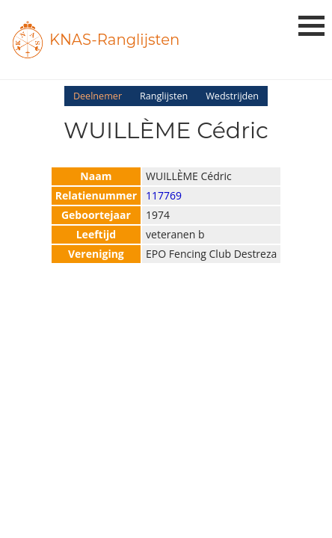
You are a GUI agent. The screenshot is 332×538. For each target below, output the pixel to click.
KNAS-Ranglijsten (114, 40)
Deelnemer (97, 96)
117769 (164, 195)
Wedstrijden (232, 96)
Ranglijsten (164, 96)
